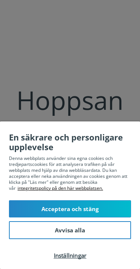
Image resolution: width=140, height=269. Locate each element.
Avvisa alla (70, 230)
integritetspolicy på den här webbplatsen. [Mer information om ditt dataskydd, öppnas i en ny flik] (60, 188)
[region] (70, 195)
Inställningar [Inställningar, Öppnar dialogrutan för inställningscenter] (70, 255)
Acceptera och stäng (70, 209)
